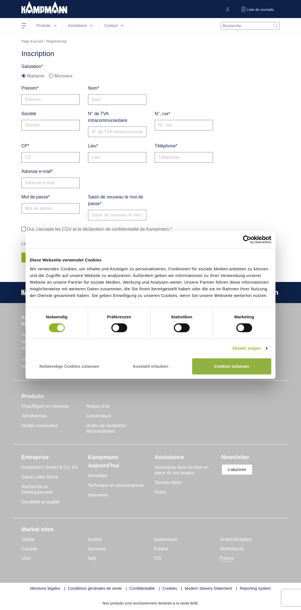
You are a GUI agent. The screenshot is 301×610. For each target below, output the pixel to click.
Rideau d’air (98, 406)
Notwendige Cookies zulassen (69, 366)
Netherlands (232, 549)
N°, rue (162, 113)
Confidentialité (142, 588)
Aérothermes (34, 416)
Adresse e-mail (36, 171)
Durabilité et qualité (40, 502)
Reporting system (255, 588)
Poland (161, 549)
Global (28, 539)
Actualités (97, 475)
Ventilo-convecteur (39, 426)
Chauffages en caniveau (45, 406)
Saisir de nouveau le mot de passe (115, 200)
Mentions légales (45, 588)
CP (24, 145)
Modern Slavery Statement (208, 588)
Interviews (98, 495)
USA (26, 558)
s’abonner (238, 469)
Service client (168, 482)
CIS (157, 558)
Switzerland (165, 539)
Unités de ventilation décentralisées (106, 429)
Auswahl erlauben (150, 366)
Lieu (92, 145)
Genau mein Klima (39, 477)
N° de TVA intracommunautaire (107, 117)
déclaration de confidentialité (110, 229)
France (227, 558)
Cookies (170, 588)
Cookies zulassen (231, 366)
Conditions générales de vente (95, 588)
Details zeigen (246, 348)
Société (28, 113)
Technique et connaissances (116, 485)
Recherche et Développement (36, 490)
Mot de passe (34, 197)
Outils (160, 492)
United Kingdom (236, 539)
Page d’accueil (32, 41)
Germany (97, 549)
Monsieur (63, 76)
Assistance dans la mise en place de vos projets (182, 470)
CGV (67, 229)
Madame (35, 76)
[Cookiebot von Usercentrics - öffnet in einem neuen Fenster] (247, 239)
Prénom (29, 88)
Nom (92, 88)
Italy (92, 558)
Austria (95, 539)
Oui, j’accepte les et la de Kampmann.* (99, 229)
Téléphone (165, 145)
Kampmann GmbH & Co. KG (49, 467)
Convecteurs (98, 416)
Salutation (31, 66)
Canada (29, 549)
